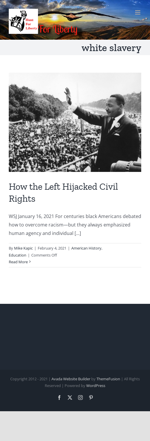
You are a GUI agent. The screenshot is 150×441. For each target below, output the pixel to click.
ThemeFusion (108, 378)
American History (86, 248)
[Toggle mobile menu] (138, 12)
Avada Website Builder (70, 378)
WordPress (95, 385)
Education (17, 255)
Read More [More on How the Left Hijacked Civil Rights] (18, 261)
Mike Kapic (23, 248)
